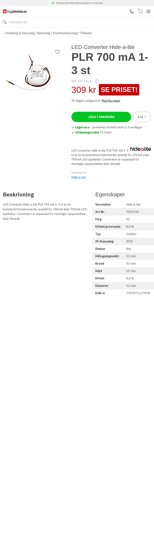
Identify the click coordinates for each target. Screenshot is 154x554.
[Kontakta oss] (132, 11)
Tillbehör (86, 33)
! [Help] (96, 81)
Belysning (43, 33)
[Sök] (5, 22)
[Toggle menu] (148, 11)
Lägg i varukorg (101, 117)
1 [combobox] (142, 117)
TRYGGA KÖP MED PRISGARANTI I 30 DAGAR (79, 3)
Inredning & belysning (20, 33)
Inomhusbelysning (65, 33)
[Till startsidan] (14, 11)
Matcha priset (111, 100)
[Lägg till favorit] (58, 52)
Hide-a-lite (78, 177)
